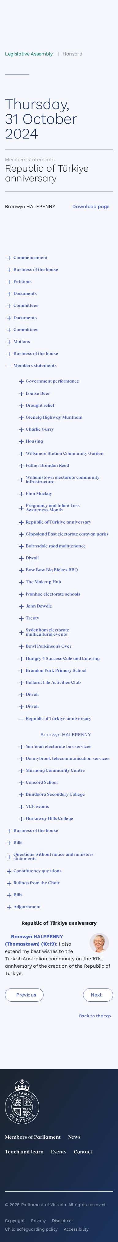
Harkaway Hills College (49, 819)
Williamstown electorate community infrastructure (63, 480)
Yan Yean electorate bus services (58, 747)
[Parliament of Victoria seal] (22, 1101)
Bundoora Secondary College (55, 795)
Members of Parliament (33, 1137)
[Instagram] (76, 1170)
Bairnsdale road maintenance (56, 546)
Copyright (15, 1220)
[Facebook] (109, 1170)
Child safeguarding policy (31, 1229)
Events (59, 1152)
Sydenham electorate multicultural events (47, 632)
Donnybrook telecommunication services (67, 759)
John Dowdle (39, 606)
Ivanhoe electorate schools (53, 594)
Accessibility (76, 1229)
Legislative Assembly (29, 54)
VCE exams (37, 807)
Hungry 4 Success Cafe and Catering (63, 659)
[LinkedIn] (42, 1170)
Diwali (32, 558)
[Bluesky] (42, 1179)
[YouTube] (8, 1179)
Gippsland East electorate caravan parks (67, 534)
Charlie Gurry (40, 430)
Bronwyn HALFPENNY (65, 734)
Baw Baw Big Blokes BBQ (52, 570)
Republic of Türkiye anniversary (58, 522)
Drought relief (40, 406)
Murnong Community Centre (55, 771)
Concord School (42, 783)
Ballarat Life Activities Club (53, 683)
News (74, 1137)
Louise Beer (38, 394)
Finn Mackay (39, 494)
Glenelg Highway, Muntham (54, 418)
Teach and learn (24, 1152)
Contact (83, 1152)
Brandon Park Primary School (56, 671)
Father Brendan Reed (47, 466)
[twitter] (8, 1170)
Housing (34, 442)
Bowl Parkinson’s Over (48, 647)
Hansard (72, 54)
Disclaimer (62, 1220)
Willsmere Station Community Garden (65, 454)
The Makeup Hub (43, 582)
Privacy (38, 1220)
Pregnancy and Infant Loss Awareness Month (53, 508)
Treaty (32, 618)
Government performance (52, 381)
